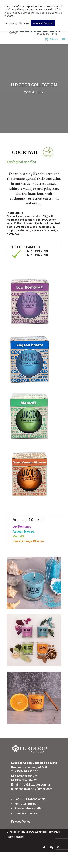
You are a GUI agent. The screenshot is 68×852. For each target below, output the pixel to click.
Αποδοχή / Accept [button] (43, 23)
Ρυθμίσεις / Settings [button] (17, 23)
